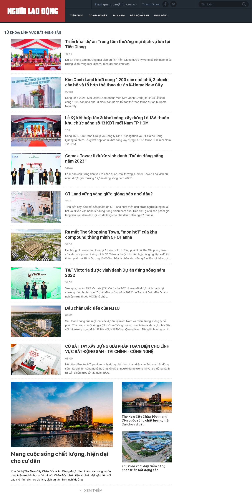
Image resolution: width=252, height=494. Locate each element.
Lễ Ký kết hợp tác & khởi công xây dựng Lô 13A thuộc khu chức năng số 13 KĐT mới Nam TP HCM (117, 120)
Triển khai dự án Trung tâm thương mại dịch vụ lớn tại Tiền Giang (117, 44)
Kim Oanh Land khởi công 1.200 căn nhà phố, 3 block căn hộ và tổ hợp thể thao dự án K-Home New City (116, 82)
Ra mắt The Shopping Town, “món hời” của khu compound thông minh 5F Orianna (111, 234)
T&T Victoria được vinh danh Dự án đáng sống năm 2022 (115, 272)
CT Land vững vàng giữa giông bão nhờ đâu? (109, 194)
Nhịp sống (160, 15)
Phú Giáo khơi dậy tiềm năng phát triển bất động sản (143, 468)
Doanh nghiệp (98, 15)
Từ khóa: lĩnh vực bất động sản (32, 32)
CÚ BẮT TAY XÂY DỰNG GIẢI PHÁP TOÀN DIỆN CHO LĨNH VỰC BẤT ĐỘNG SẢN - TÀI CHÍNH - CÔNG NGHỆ (117, 349)
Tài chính (119, 15)
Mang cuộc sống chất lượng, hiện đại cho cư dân (60, 457)
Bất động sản (139, 15)
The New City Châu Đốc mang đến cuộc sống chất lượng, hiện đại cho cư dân (146, 420)
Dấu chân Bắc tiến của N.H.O (92, 308)
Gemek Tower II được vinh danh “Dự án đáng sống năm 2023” (114, 158)
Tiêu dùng (76, 15)
